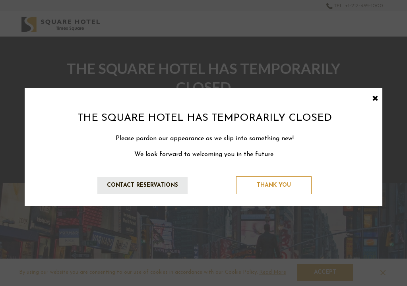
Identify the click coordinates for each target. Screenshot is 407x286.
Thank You (274, 185)
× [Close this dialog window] (375, 97)
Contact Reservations (142, 185)
